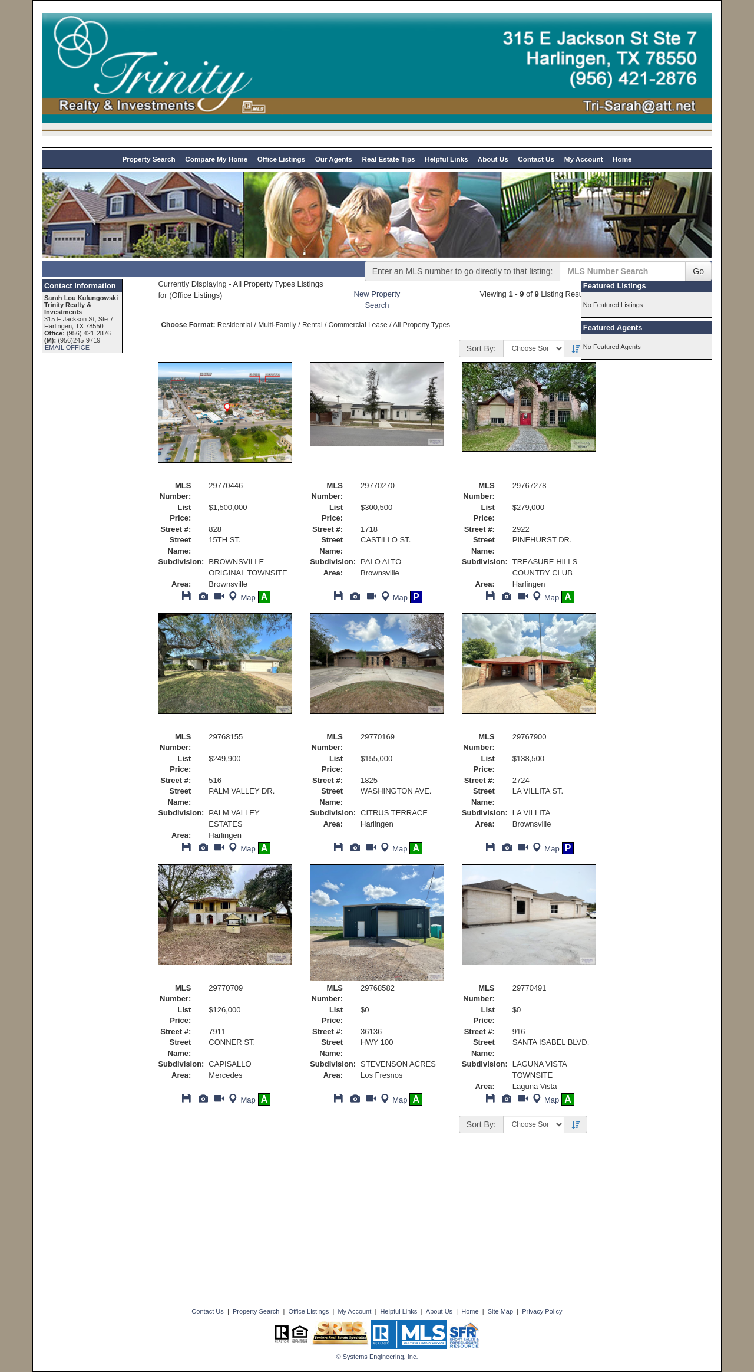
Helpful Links (446, 159)
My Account (583, 159)
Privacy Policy (542, 1311)
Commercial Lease (358, 325)
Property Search (148, 159)
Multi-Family (277, 325)
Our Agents (333, 159)
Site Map (500, 1311)
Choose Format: (188, 325)
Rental (312, 325)
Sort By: (481, 348)
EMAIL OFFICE (67, 347)
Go (698, 271)
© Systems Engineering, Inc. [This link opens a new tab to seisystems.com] (377, 1356)
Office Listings (281, 159)
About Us (493, 159)
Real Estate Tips (388, 159)
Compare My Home (216, 159)
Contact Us (536, 159)
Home (622, 159)
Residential (234, 325)
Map (240, 597)
